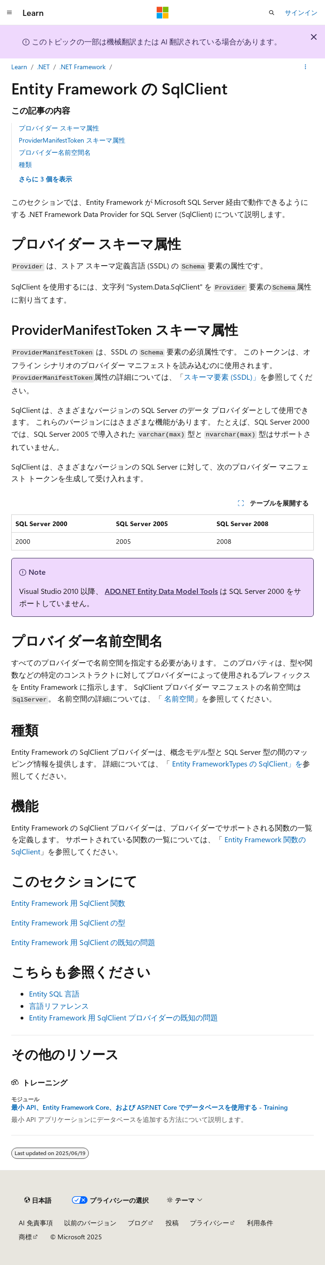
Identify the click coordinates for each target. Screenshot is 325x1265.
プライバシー (209, 1222)
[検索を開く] (271, 12)
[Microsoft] (163, 13)
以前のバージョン (90, 1222)
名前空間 (179, 698)
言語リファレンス (59, 1006)
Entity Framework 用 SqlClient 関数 (68, 903)
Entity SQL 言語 (54, 993)
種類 (25, 164)
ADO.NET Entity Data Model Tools (161, 591)
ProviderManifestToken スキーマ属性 (72, 140)
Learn (19, 66)
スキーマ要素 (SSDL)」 (222, 377)
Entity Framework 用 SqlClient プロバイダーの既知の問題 (123, 1017)
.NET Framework (82, 66)
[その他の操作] (305, 66)
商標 (25, 1236)
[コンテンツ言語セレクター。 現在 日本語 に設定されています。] (38, 1200)
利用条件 (260, 1222)
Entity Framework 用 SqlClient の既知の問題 (83, 942)
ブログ (137, 1222)
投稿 (172, 1222)
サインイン (301, 12)
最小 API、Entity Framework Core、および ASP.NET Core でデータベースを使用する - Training (149, 1107)
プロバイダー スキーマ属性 (59, 127)
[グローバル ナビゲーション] (9, 12)
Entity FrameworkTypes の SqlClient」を (237, 763)
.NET (43, 66)
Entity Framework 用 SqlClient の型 (68, 922)
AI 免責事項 (36, 1222)
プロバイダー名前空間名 (55, 152)
